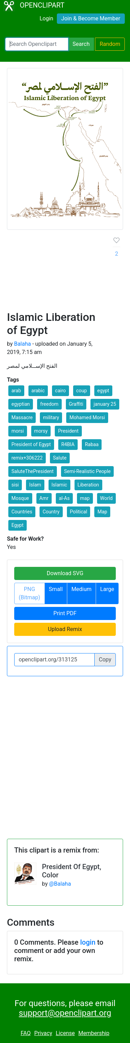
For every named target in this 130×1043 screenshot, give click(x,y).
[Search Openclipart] (36, 44)
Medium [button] (81, 589)
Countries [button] (21, 511)
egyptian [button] (20, 404)
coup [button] (81, 390)
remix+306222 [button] (27, 458)
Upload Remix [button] (65, 629)
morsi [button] (17, 431)
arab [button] (16, 390)
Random (109, 44)
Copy (105, 659)
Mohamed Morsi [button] (87, 417)
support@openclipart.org (65, 1013)
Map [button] (102, 511)
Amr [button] (44, 498)
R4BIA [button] (68, 444)
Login (46, 18)
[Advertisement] (65, 273)
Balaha (22, 344)
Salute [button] (60, 458)
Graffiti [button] (76, 404)
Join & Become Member (90, 18)
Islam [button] (35, 485)
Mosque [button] (20, 498)
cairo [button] (60, 390)
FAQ (26, 1033)
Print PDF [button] (65, 613)
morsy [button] (41, 431)
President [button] (68, 431)
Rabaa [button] (91, 444)
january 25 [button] (105, 404)
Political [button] (78, 511)
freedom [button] (49, 404)
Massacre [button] (22, 417)
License (65, 1033)
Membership (93, 1033)
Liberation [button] (88, 485)
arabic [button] (38, 390)
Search (80, 44)
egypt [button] (103, 390)
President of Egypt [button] (31, 444)
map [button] (85, 498)
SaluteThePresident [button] (32, 471)
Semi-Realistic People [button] (87, 471)
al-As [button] (64, 498)
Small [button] (56, 589)
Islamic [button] (59, 485)
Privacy (43, 1033)
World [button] (106, 498)
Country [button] (51, 511)
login (87, 942)
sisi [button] (15, 485)
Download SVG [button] (65, 573)
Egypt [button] (17, 525)
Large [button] (107, 589)
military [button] (51, 417)
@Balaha (60, 883)
